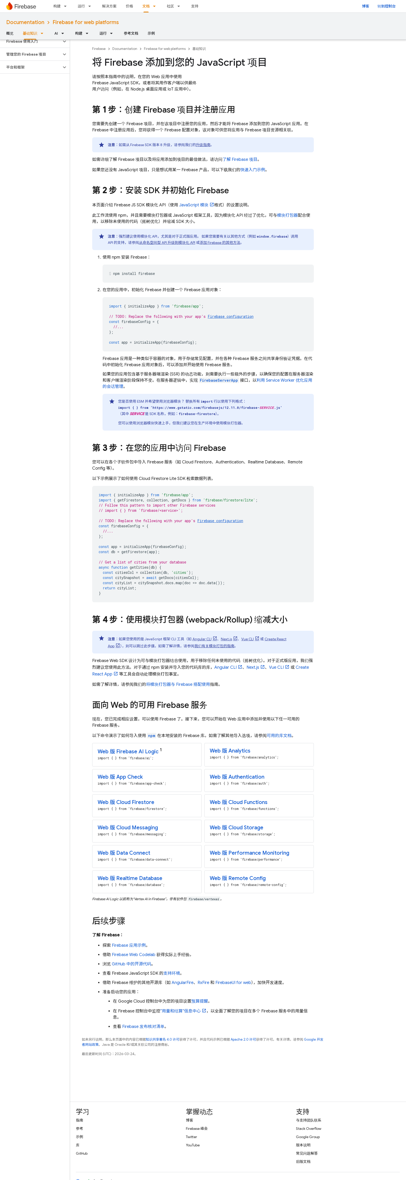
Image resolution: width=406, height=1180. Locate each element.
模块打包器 (287, 215)
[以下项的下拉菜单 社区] (180, 6)
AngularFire (182, 982)
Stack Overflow (308, 1128)
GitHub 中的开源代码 (131, 964)
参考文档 (131, 33)
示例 (151, 33)
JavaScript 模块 (193, 205)
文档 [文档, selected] (146, 6)
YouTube (193, 1145)
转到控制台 (387, 6)
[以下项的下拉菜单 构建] (67, 6)
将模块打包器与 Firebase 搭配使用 (178, 684)
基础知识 (199, 49)
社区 (170, 6)
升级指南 (203, 144)
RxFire (203, 982)
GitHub (82, 1153)
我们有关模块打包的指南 (214, 646)
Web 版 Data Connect (124, 853)
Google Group (308, 1136)
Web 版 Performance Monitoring (249, 853)
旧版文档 (303, 1161)
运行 (81, 6)
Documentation (25, 22)
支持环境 (171, 973)
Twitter (191, 1136)
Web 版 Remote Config (238, 878)
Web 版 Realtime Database (130, 878)
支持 (194, 6)
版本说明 (303, 1145)
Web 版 (128, 751)
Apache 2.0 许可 (243, 1039)
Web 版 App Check (120, 777)
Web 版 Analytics (230, 751)
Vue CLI (247, 639)
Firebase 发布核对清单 (143, 1026)
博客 (365, 6)
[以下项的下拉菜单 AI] (64, 33)
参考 (79, 1128)
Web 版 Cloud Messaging (128, 827)
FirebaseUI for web (233, 982)
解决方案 (109, 6)
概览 (9, 33)
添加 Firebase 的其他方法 (220, 242)
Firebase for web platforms (86, 22)
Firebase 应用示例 (129, 945)
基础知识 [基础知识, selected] (30, 33)
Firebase (99, 49)
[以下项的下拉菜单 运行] (91, 6)
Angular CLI (202, 639)
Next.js (226, 639)
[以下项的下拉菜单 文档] (156, 6)
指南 (79, 1120)
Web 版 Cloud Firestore (126, 802)
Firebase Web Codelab (133, 954)
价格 (129, 6)
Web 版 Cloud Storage (236, 827)
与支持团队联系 (308, 1120)
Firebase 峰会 (197, 1128)
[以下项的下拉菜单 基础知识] (43, 33)
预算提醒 (199, 1001)
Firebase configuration (230, 316)
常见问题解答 (307, 1153)
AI (56, 33)
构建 (57, 6)
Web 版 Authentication (237, 777)
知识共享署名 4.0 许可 (162, 1039)
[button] (30, 41)
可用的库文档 (279, 735)
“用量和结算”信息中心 (180, 1011)
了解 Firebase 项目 (239, 159)
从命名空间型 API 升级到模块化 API (167, 242)
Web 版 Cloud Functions (238, 802)
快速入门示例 (252, 169)
